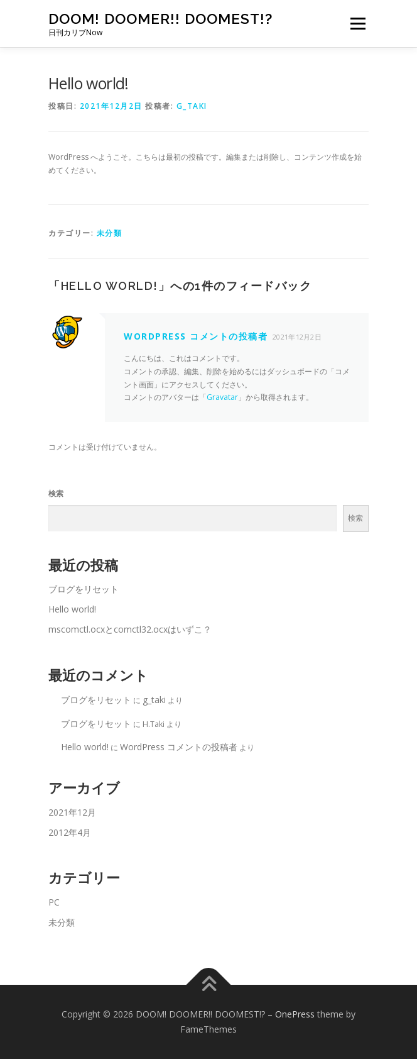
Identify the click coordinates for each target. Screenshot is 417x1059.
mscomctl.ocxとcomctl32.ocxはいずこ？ (130, 629)
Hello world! (72, 609)
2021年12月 (72, 812)
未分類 (109, 233)
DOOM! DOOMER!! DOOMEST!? (160, 18)
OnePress (295, 1014)
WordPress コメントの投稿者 (196, 336)
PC (54, 902)
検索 (55, 493)
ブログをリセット (83, 589)
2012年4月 (69, 832)
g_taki (191, 106)
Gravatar (222, 397)
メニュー (358, 23)
